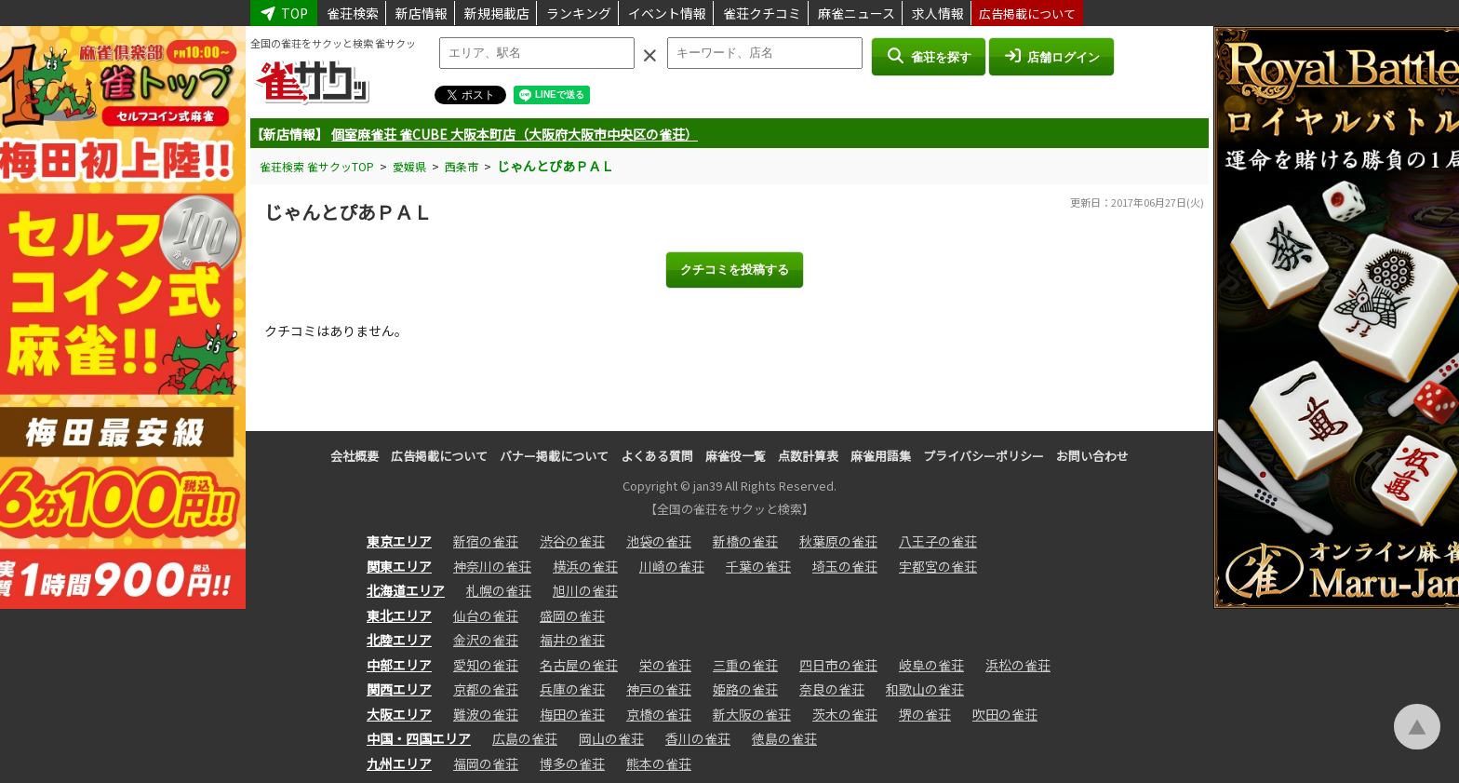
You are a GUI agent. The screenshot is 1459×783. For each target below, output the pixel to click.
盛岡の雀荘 (572, 615)
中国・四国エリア (419, 738)
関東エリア (399, 566)
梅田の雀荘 (572, 714)
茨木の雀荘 (844, 714)
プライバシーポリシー (983, 456)
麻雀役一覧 (735, 456)
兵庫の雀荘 (572, 689)
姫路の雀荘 (745, 689)
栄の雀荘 (665, 664)
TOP (284, 13)
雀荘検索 (353, 13)
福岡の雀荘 (485, 763)
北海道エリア (406, 590)
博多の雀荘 (572, 763)
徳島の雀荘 (784, 738)
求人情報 (938, 13)
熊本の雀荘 (658, 763)
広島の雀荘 (524, 738)
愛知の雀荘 (485, 664)
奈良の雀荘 (831, 689)
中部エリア (399, 664)
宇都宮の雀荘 (938, 566)
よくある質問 (657, 456)
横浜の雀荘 (585, 566)
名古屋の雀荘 (579, 664)
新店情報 (421, 13)
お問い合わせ (1092, 456)
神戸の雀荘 (658, 689)
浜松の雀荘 (1018, 664)
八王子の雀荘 (938, 541)
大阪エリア (399, 714)
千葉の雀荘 (758, 566)
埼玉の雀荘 (844, 566)
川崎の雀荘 (671, 566)
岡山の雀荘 (611, 738)
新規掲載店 (496, 13)
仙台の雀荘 (485, 615)
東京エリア (399, 541)
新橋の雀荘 (745, 541)
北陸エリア (399, 639)
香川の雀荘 (697, 738)
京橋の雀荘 (658, 714)
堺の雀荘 (925, 714)
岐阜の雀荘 (931, 664)
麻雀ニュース (856, 13)
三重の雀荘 (745, 664)
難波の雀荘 (485, 714)
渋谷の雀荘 (572, 541)
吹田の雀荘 (1004, 714)
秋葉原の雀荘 (838, 541)
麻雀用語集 (880, 456)
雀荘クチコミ (762, 13)
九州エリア (399, 763)
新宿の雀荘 (485, 541)
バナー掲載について (554, 456)
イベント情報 (667, 13)
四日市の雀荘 (838, 664)
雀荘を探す (928, 55)
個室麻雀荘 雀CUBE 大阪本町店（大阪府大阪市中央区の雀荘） (514, 134)
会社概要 (354, 456)
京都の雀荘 (485, 689)
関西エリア (399, 689)
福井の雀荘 (572, 639)
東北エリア (399, 615)
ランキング (578, 13)
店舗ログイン (1051, 55)
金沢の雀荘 (485, 639)
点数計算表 (808, 456)
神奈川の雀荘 (492, 566)
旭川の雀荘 (585, 590)
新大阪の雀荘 (752, 714)
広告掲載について (1027, 13)
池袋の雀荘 (658, 541)
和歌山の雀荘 (925, 689)
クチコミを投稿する (734, 270)
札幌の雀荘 (498, 590)
